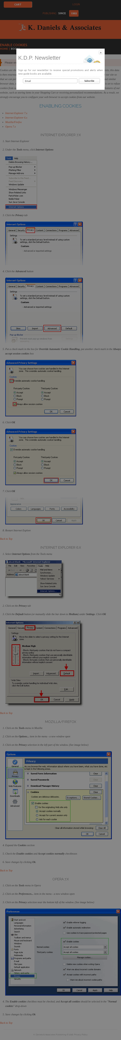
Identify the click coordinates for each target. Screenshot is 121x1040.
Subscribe (89, 81)
